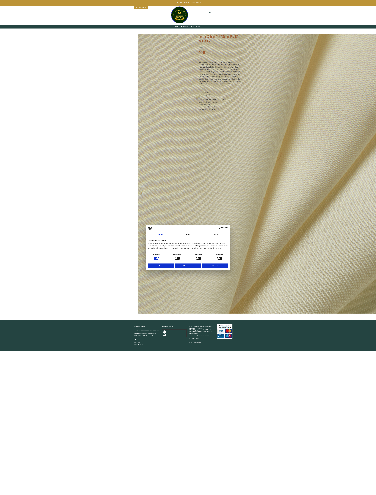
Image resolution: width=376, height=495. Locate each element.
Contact (198, 26)
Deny (161, 266)
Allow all (215, 266)
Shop (192, 26)
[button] (141, 7)
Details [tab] (188, 234)
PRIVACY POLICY (195, 338)
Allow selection (188, 266)
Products (184, 26)
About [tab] (216, 234)
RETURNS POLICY (195, 342)
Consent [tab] (160, 234)
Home (176, 26)
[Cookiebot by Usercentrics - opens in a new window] (220, 228)
